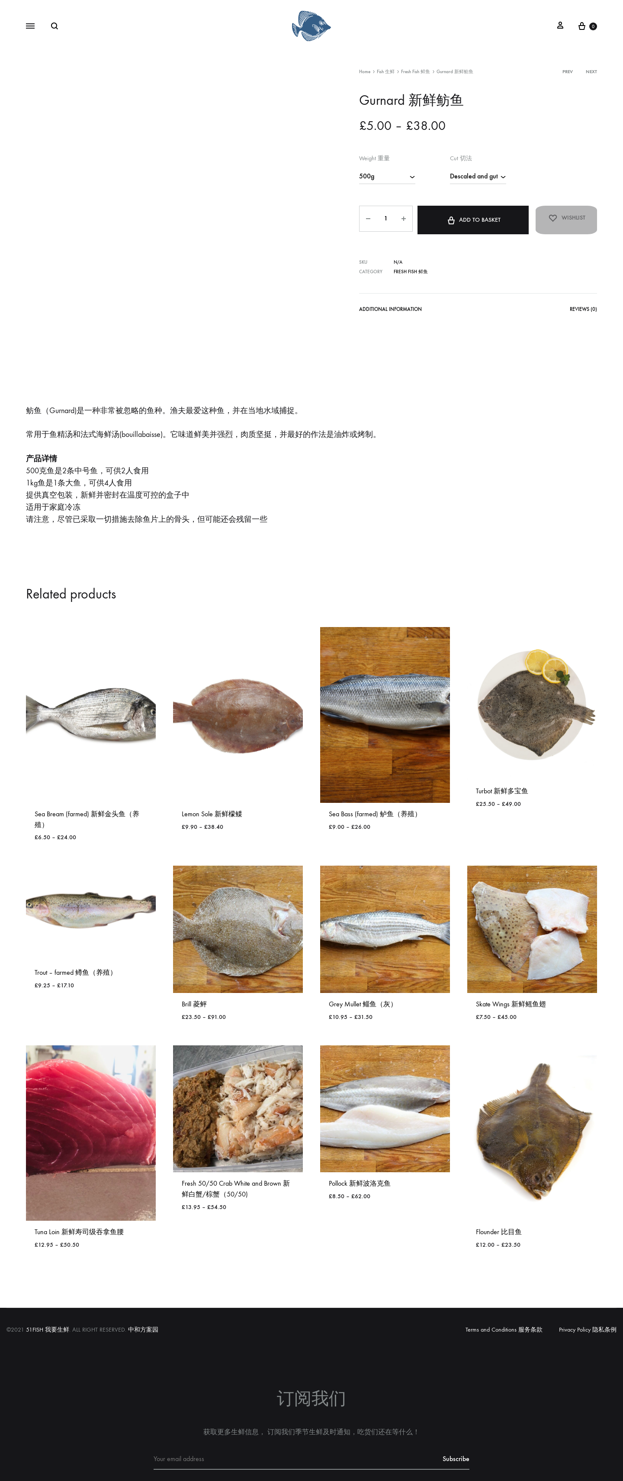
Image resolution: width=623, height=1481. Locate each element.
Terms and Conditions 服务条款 (504, 1286)
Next (591, 71)
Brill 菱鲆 (194, 961)
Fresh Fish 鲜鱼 (415, 71)
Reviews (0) (584, 305)
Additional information (388, 305)
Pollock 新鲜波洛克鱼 (360, 1140)
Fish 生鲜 (386, 71)
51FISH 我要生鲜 (47, 1286)
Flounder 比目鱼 (499, 1189)
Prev (567, 71)
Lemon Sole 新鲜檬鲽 (212, 771)
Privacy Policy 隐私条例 (588, 1286)
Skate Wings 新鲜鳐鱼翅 (511, 961)
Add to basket (467, 216)
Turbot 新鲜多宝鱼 (502, 748)
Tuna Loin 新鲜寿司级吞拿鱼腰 (79, 1189)
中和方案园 (143, 1286)
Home (364, 71)
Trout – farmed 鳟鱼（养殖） (76, 929)
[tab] (388, 306)
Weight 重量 (374, 158)
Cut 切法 (461, 158)
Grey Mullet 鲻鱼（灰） (363, 961)
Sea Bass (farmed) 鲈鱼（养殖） (375, 771)
